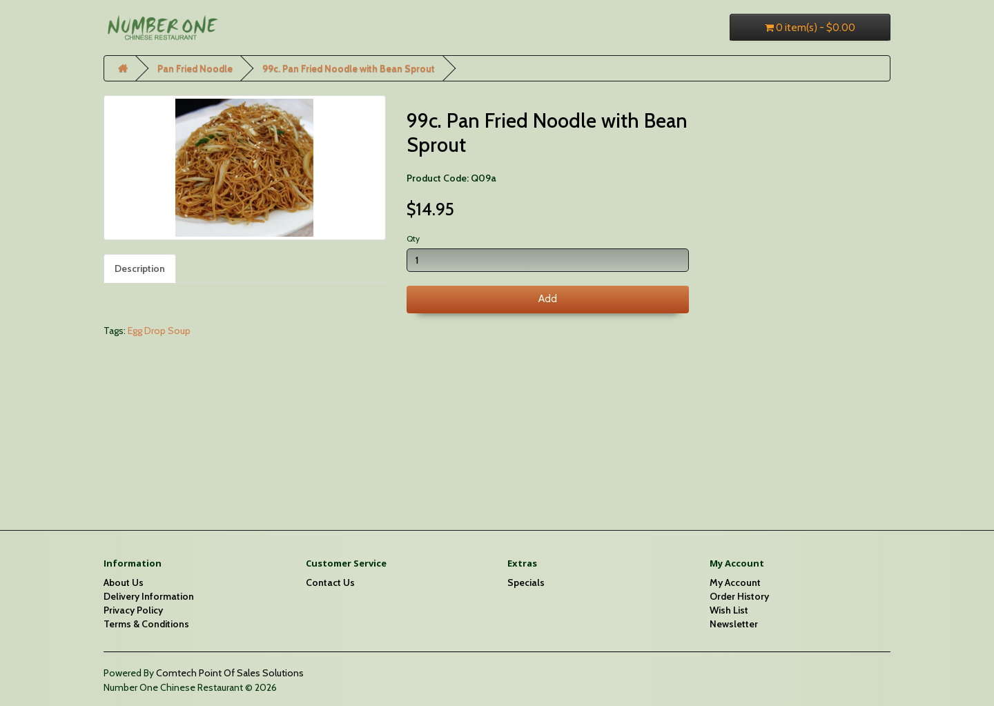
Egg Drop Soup (159, 330)
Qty (413, 238)
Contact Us (330, 582)
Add (547, 299)
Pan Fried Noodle (195, 68)
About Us (124, 582)
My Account (735, 582)
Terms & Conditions (146, 624)
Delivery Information (149, 596)
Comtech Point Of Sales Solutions (230, 673)
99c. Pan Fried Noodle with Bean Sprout (348, 68)
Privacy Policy (133, 610)
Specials (526, 582)
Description (140, 268)
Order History (739, 596)
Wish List (729, 610)
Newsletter (734, 624)
